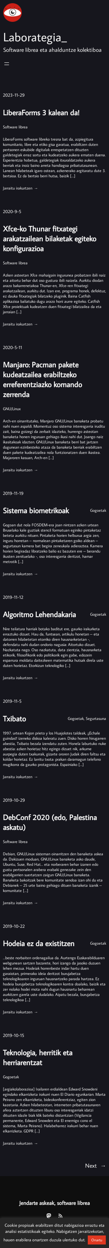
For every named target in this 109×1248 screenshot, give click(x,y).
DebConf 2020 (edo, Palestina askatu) (50, 824)
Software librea (15, 127)
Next (95, 1168)
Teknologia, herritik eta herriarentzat (37, 1060)
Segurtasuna (96, 720)
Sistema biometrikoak (36, 511)
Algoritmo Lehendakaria (39, 615)
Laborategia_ (35, 37)
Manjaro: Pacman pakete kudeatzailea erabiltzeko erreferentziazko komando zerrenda (42, 380)
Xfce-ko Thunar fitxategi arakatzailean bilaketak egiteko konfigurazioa (49, 239)
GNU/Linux (12, 409)
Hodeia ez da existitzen (38, 945)
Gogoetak (98, 511)
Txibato (14, 720)
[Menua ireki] (6, 63)
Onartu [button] (96, 1240)
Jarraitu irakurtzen (20, 188)
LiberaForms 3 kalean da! (41, 112)
